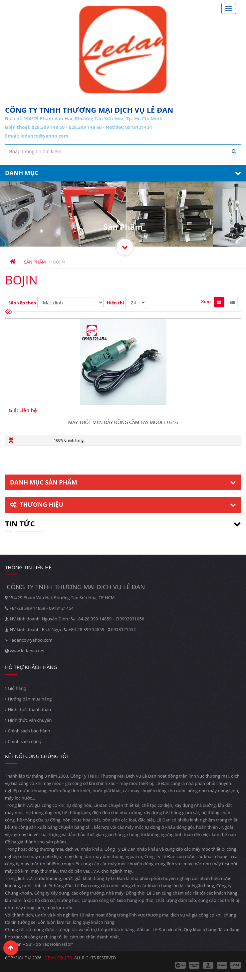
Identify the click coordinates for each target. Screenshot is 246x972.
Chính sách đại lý (23, 741)
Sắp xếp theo (22, 303)
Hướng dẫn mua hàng (28, 699)
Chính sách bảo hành (27, 731)
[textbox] (123, 151)
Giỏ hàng (15, 688)
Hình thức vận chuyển (28, 720)
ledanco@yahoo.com (44, 136)
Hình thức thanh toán (28, 709)
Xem (206, 301)
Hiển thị (115, 303)
